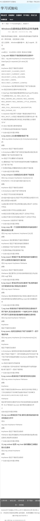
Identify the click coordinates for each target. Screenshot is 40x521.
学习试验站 (9, 8)
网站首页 (4, 15)
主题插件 (19, 15)
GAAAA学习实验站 (7, 510)
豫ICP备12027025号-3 (19, 515)
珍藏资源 (4, 19)
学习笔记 (26, 15)
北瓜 (13, 32)
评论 (30, 32)
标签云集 (13, 500)
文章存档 (4, 500)
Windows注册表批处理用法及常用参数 (20, 29)
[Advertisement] (20, 481)
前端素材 (11, 15)
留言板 (21, 505)
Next (11, 19)
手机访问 (37, 2)
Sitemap (37, 513)
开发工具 (34, 15)
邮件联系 (21, 500)
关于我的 (30, 2)
